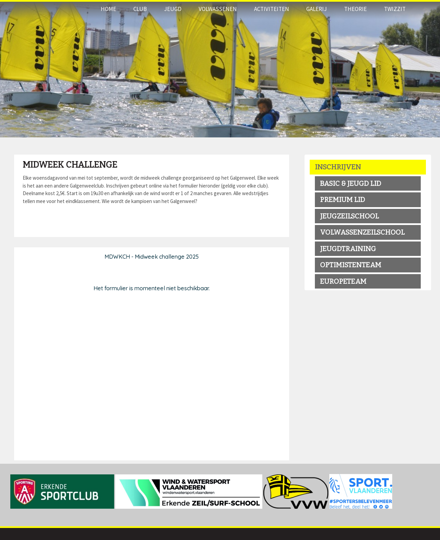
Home (108, 9)
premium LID (342, 199)
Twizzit (395, 9)
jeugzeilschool (349, 216)
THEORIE (355, 9)
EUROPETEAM (343, 281)
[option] (220, 68)
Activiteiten (271, 9)
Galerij (316, 9)
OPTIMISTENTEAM (350, 265)
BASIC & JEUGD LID (350, 183)
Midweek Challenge (70, 165)
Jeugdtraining (348, 249)
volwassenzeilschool (362, 232)
